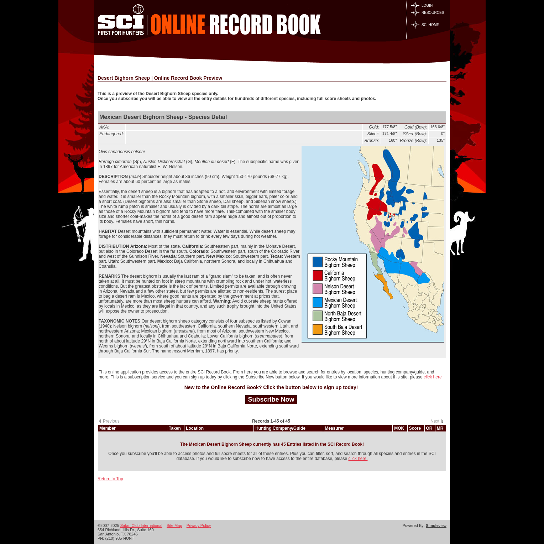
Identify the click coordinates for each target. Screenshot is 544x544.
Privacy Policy (199, 525)
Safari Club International (141, 525)
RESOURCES (427, 13)
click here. (357, 458)
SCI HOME (425, 25)
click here (433, 377)
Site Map (174, 525)
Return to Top (110, 478)
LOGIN (422, 5)
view (436, 525)
